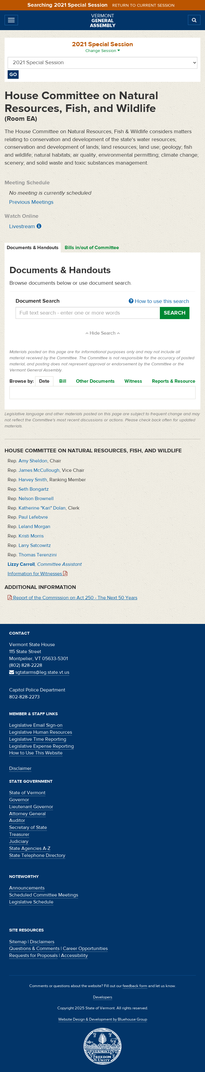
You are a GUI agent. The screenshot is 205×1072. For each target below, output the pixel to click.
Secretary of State (28, 827)
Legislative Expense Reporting (41, 746)
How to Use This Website (36, 753)
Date (44, 381)
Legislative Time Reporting (37, 739)
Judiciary (18, 841)
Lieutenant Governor (31, 807)
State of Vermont (27, 793)
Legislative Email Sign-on (36, 725)
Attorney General (27, 814)
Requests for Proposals (33, 955)
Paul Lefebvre (33, 517)
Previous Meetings (31, 202)
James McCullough (39, 470)
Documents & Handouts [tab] (33, 248)
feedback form (135, 985)
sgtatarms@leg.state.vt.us (39, 672)
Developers (102, 997)
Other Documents (95, 381)
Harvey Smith (33, 480)
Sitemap (18, 942)
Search (174, 312)
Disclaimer (20, 768)
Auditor (17, 820)
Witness (133, 381)
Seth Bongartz (34, 489)
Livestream (22, 226)
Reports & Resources (175, 381)
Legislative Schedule (31, 902)
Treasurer (19, 834)
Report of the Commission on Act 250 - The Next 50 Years (72, 598)
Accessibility (74, 955)
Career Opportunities (85, 948)
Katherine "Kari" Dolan (42, 508)
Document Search (102, 301)
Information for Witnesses (37, 574)
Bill (62, 381)
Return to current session (143, 5)
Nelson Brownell (36, 499)
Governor (19, 800)
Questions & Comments (34, 948)
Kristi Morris (31, 536)
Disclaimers (42, 942)
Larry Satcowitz (35, 545)
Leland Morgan (34, 527)
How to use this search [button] (159, 301)
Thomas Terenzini (38, 555)
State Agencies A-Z (29, 848)
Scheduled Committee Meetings (43, 895)
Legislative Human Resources (40, 732)
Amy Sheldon (33, 461)
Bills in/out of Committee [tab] (92, 248)
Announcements (27, 888)
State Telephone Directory (37, 855)
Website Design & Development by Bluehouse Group (102, 1019)
